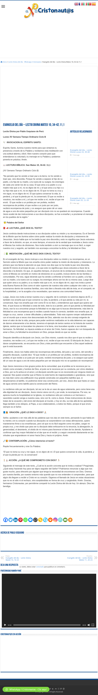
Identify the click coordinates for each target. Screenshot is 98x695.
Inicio (4, 62)
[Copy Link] (40, 520)
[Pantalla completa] (93, 625)
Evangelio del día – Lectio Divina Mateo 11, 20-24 (79, 558)
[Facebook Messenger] (30, 520)
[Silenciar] (89, 625)
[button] (26, 689)
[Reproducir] (5, 625)
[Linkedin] (15, 520)
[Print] (50, 520)
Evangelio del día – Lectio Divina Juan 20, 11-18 (81, 199)
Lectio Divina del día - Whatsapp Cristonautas (24, 62)
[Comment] (35, 520)
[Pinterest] (20, 520)
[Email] (65, 520)
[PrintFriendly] (60, 520)
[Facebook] (5, 520)
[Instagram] (55, 520)
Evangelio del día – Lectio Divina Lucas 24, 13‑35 (81, 175)
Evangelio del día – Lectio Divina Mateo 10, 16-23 (19, 558)
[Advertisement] (49, 40)
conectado (40, 567)
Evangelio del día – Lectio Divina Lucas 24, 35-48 (81, 151)
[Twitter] (10, 520)
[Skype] (45, 520)
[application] (49, 601)
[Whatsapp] (25, 520)
